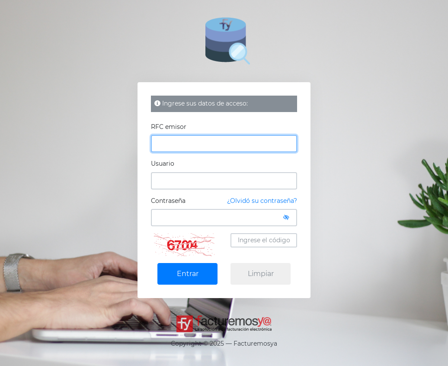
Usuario (162, 163)
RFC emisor (168, 127)
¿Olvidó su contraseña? (262, 201)
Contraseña (224, 201)
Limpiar (261, 274)
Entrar (187, 274)
